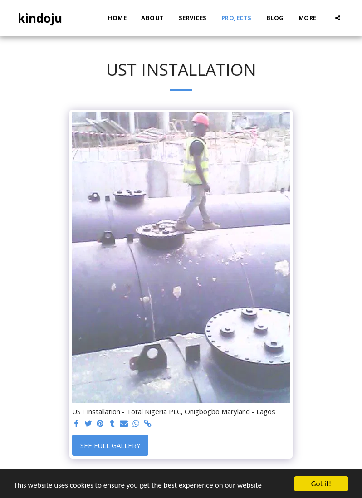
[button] (338, 18)
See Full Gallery (110, 445)
